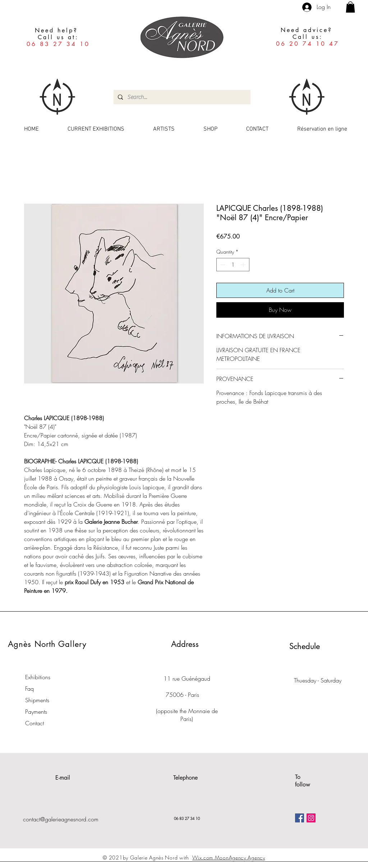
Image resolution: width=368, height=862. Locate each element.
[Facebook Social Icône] (299, 817)
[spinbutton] (232, 264)
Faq (29, 689)
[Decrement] (221, 264)
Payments (36, 712)
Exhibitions (37, 677)
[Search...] (181, 97)
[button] (350, 7)
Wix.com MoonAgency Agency (228, 857)
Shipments (37, 700)
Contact (34, 723)
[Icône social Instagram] (311, 817)
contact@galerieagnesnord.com (60, 819)
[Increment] (243, 264)
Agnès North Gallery (47, 644)
